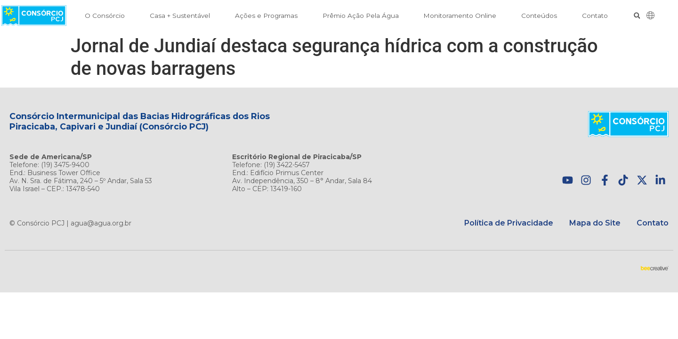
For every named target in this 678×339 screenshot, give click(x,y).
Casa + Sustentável (180, 15)
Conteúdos (539, 15)
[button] (637, 16)
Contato (595, 15)
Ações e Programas (266, 15)
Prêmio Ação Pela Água (361, 15)
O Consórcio (105, 15)
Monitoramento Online (459, 15)
